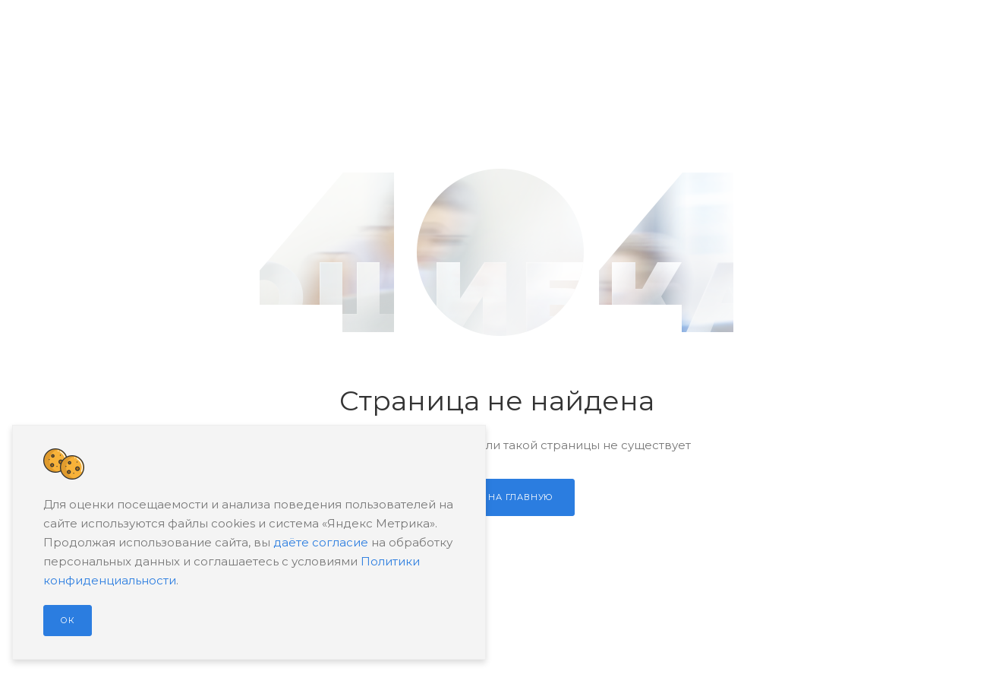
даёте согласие (320, 542)
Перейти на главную (496, 497)
